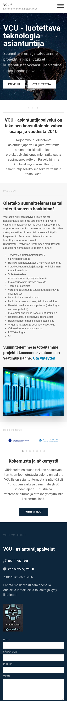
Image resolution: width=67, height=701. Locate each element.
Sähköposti (10, 652)
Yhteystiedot (33, 511)
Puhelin (7, 664)
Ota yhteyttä (41, 84)
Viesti (6, 676)
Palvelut (14, 84)
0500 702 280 (18, 561)
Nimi (5, 639)
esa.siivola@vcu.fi (21, 569)
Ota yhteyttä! (44, 358)
